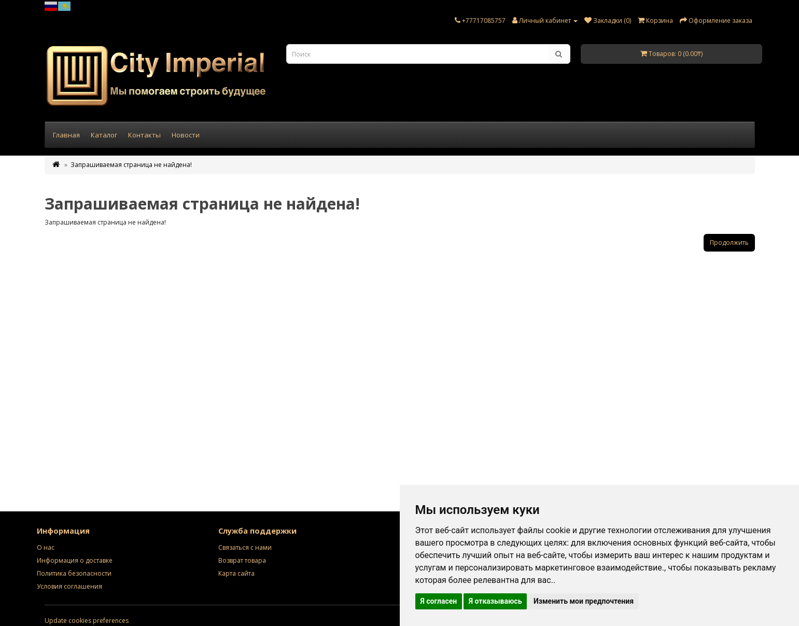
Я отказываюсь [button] (495, 601)
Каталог (104, 135)
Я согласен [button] (438, 601)
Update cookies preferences (87, 620)
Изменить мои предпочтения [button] (584, 601)
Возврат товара (242, 560)
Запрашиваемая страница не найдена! (131, 164)
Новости (186, 135)
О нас (45, 547)
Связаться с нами (245, 547)
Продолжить (729, 242)
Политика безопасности (74, 573)
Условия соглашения (69, 586)
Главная (66, 135)
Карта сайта (236, 573)
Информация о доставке (75, 560)
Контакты (144, 135)
